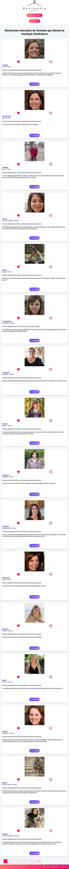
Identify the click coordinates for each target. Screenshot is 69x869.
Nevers (4, 425)
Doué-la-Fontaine (7, 220)
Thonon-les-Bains (7, 836)
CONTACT (64, 867)
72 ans (8, 169)
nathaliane (5, 526)
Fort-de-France (7, 784)
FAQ (44, 867)
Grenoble (5, 477)
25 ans (12, 323)
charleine (5, 834)
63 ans (11, 374)
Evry (3, 169)
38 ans (10, 425)
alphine (4, 270)
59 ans (15, 784)
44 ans (16, 836)
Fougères (5, 374)
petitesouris (6, 578)
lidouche (5, 424)
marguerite (5, 373)
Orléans (4, 631)
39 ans (10, 631)
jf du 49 (4, 219)
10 (39, 861)
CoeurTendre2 (6, 321)
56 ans (12, 733)
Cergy (4, 272)
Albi (3, 118)
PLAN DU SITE (55, 867)
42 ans (8, 67)
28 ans (16, 220)
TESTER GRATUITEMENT (34, 15)
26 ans (9, 579)
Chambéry (5, 323)
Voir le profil (34, 84)
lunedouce (5, 475)
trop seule (5, 629)
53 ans (11, 477)
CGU (48, 867)
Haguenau (5, 733)
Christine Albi (6, 116)
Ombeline (5, 167)
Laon (3, 579)
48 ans (9, 272)
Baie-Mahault (6, 528)
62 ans (8, 118)
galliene (4, 783)
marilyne (5, 65)
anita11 (4, 680)
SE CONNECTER (34, 21)
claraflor (5, 731)
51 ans (10, 682)
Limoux (4, 682)
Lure (3, 67)
